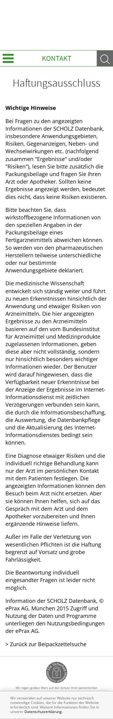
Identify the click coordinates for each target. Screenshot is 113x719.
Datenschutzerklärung (43, 711)
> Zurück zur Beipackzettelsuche (45, 644)
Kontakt (56, 58)
